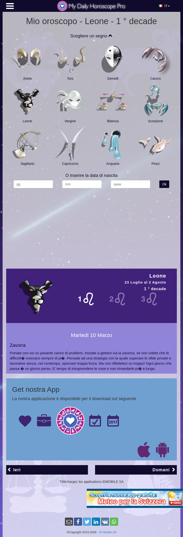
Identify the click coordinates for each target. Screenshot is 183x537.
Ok (164, 184)
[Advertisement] (91, 226)
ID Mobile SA (108, 532)
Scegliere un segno (91, 36)
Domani (164, 469)
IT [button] (164, 6)
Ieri (14, 469)
